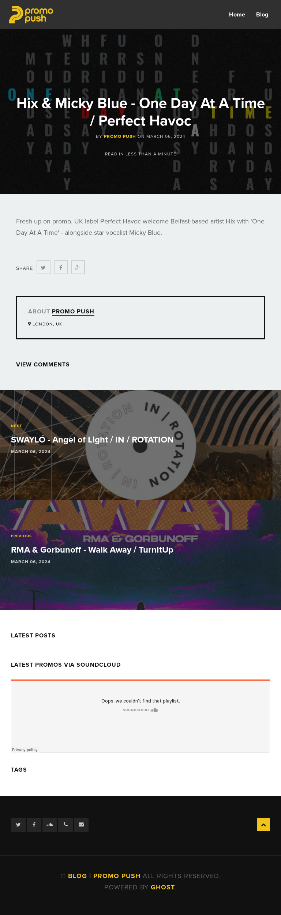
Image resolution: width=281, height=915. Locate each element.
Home (237, 14)
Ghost (163, 887)
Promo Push (120, 136)
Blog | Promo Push (105, 876)
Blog (262, 14)
